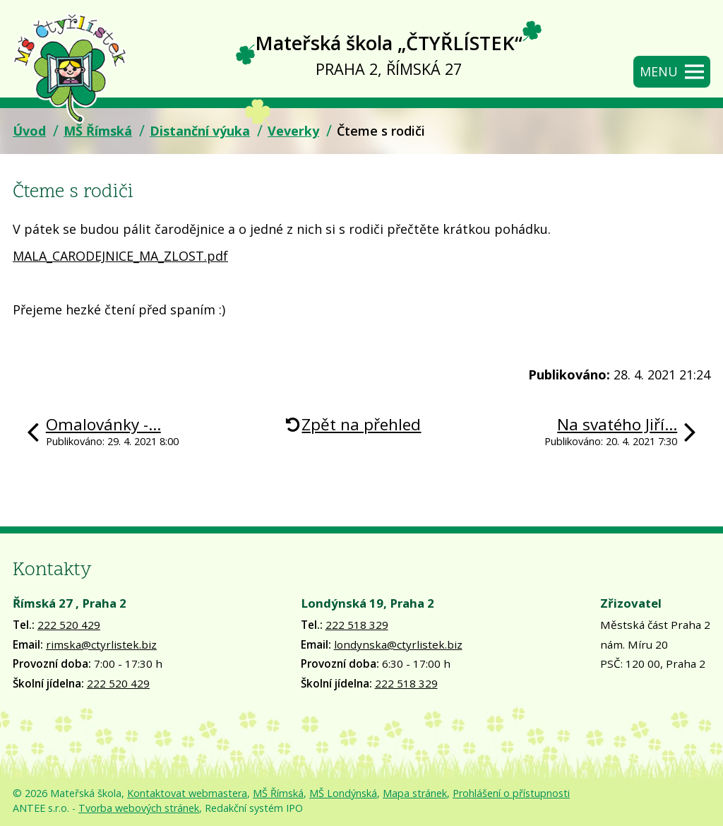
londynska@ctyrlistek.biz (398, 644)
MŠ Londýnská (343, 793)
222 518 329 (356, 625)
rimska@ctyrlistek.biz (101, 644)
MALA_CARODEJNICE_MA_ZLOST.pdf (120, 255)
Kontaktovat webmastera (187, 793)
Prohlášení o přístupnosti (511, 793)
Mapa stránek (415, 793)
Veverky (293, 130)
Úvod (29, 130)
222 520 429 (68, 625)
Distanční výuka (200, 130)
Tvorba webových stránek (138, 808)
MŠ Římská (98, 130)
